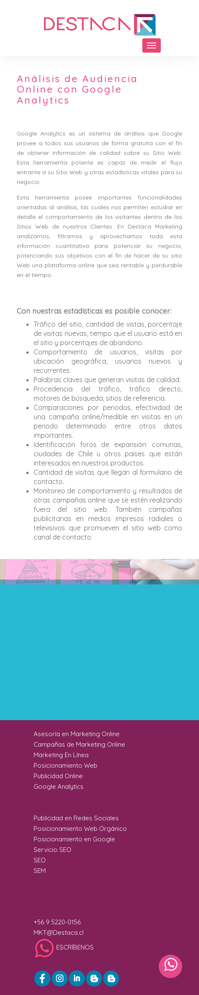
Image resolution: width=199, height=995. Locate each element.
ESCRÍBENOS (64, 947)
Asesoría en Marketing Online (77, 734)
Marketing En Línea (61, 755)
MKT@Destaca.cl (59, 932)
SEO (40, 860)
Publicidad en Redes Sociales (76, 818)
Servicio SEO (52, 850)
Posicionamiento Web (65, 765)
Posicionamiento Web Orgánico (80, 829)
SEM (40, 871)
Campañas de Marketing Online (79, 744)
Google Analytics (59, 786)
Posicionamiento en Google (74, 839)
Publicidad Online (58, 776)
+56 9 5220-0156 (57, 922)
